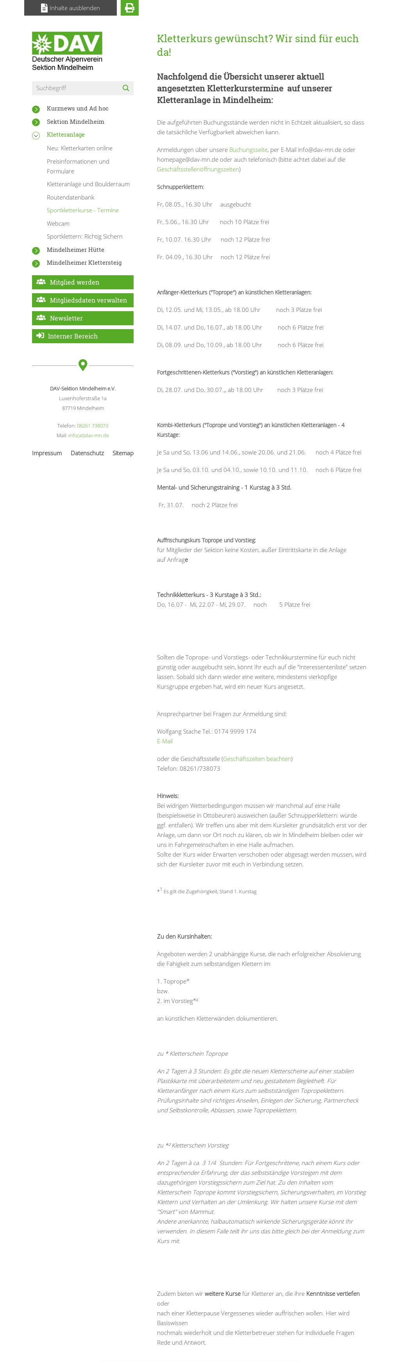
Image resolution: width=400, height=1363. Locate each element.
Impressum (47, 453)
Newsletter (66, 318)
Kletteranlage (66, 134)
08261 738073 (92, 425)
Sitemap (123, 453)
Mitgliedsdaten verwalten (88, 300)
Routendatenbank (70, 197)
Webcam (58, 223)
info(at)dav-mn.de (88, 435)
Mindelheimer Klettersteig (84, 262)
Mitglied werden (74, 282)
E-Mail (165, 741)
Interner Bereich (73, 336)
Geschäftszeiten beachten (257, 759)
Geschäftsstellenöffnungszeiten (198, 169)
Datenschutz (87, 453)
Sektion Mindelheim (75, 121)
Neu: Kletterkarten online (79, 148)
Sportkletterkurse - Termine (83, 210)
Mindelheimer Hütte (75, 249)
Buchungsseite (248, 149)
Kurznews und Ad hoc (78, 108)
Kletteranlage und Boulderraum (88, 184)
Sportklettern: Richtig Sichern (85, 236)
